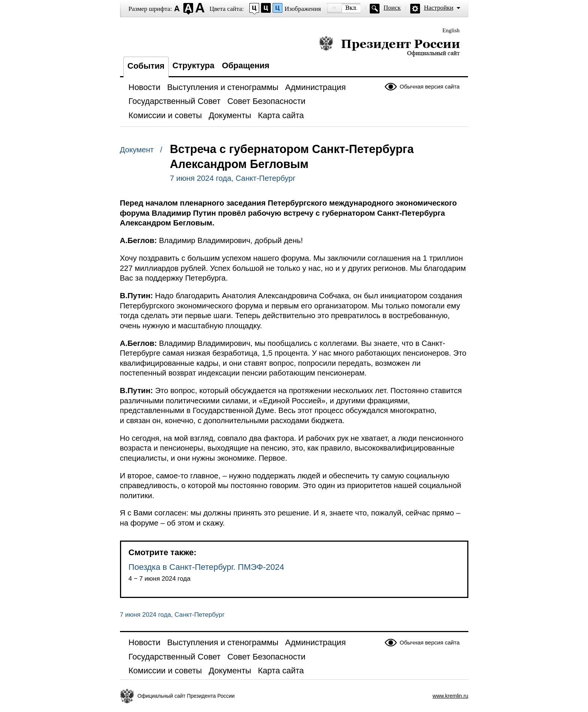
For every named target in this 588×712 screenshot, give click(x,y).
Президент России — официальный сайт (389, 46)
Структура (193, 65)
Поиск (392, 7)
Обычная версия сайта (430, 86)
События (146, 66)
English (451, 30)
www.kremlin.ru (450, 696)
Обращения (246, 65)
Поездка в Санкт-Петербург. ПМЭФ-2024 (206, 567)
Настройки (438, 7)
